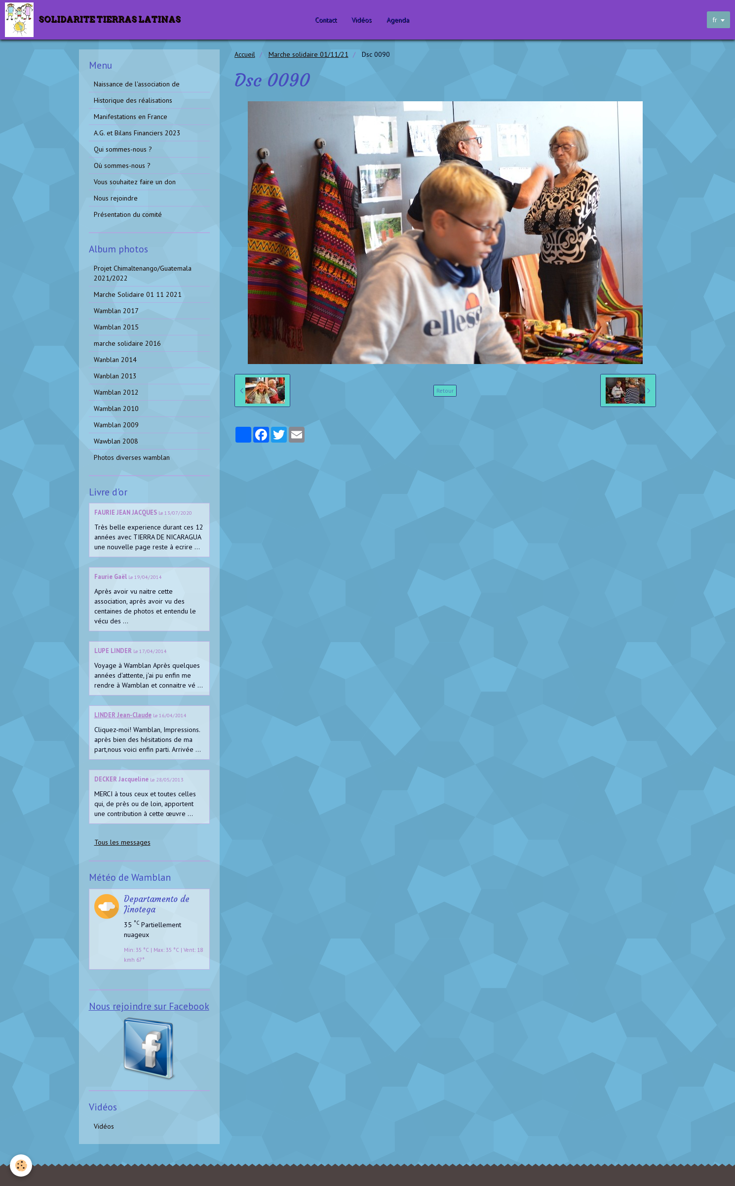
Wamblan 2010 (116, 408)
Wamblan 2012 (116, 392)
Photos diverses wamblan (132, 457)
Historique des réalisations (133, 100)
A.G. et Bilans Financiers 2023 (137, 132)
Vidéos (362, 19)
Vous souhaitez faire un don (135, 181)
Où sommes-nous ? (122, 165)
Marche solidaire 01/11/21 (308, 54)
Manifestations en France (130, 116)
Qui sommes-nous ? (123, 149)
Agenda (398, 19)
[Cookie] (21, 1165)
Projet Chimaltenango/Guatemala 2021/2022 (143, 273)
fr (714, 19)
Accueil (244, 54)
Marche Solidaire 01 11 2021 (138, 294)
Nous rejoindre (116, 198)
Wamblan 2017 (116, 310)
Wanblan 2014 (115, 359)
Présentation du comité (128, 214)
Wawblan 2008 (116, 441)
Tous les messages (122, 842)
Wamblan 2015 (116, 327)
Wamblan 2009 (116, 424)
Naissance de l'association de (137, 84)
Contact (326, 19)
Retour (445, 390)
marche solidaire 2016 (127, 343)
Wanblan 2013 (115, 375)
